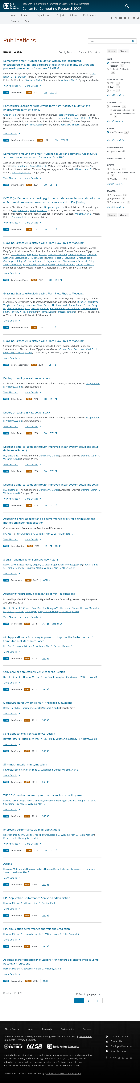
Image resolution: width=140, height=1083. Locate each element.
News (13, 15)
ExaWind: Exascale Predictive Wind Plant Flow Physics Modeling (43, 242)
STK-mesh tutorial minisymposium (25, 764)
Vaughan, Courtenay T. (49, 611)
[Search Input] (112, 41)
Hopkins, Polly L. (34, 868)
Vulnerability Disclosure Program (63, 1073)
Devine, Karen (10, 800)
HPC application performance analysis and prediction (36, 928)
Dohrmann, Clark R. (84, 349)
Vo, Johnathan (30, 264)
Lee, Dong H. (71, 257)
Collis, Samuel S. (71, 934)
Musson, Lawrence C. (73, 868)
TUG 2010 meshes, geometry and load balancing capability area (42, 795)
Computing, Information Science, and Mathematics (62, 3)
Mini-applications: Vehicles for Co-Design (29, 733)
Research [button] (25, 15)
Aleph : (7, 863)
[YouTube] (120, 18)
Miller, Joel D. (68, 567)
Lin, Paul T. (8, 533)
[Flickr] (125, 18)
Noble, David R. (11, 564)
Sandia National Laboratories (19, 1055)
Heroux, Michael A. (25, 533)
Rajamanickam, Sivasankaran (62, 261)
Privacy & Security (27, 1039)
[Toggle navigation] (5, 18)
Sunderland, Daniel (51, 769)
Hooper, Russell (52, 868)
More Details (33, 85)
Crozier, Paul (9, 114)
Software (74, 15)
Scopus (57, 623)
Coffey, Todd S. (32, 769)
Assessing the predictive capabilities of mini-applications (39, 593)
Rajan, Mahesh (86, 834)
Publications (89, 15)
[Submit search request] (133, 41)
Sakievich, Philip (33, 80)
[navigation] (67, 52)
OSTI (53, 92)
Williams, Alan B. (69, 80)
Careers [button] (14, 21)
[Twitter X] (116, 18)
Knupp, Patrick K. (87, 800)
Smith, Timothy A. (12, 264)
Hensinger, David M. (66, 800)
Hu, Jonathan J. (20, 76)
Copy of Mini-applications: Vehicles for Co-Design (34, 671)
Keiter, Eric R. (10, 838)
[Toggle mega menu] (135, 6)
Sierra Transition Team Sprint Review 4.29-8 (30, 559)
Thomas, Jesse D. (73, 564)
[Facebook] (112, 18)
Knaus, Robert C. (82, 118)
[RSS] (131, 1058)
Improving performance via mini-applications (31, 829)
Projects (61, 15)
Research (27, 3)
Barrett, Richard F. (63, 533)
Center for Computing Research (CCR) (53, 8)
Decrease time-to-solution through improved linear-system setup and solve (51, 484)
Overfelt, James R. (37, 261)
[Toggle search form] (127, 6)
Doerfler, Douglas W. (48, 608)
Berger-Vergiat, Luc (68, 114)
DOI (45, 92)
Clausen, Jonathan (54, 564)
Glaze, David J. (21, 257)
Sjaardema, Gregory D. (32, 564)
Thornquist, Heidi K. (28, 838)
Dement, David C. (77, 254)
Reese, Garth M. (11, 707)
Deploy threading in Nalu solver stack (26, 378)
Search (28, 21)
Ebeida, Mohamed (45, 800)
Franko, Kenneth (15, 567)
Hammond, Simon (69, 608)
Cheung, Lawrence (57, 254)
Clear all (124, 51)
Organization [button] (43, 15)
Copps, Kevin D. (27, 800)
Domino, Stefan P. (90, 455)
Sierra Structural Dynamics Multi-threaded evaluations (37, 702)
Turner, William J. (85, 264)
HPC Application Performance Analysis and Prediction (36, 897)
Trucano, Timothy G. (26, 611)
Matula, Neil (85, 257)
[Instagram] (129, 18)
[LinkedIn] (134, 18)
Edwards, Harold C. (13, 769)
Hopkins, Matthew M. (14, 868)
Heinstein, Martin (34, 567)
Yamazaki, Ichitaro (70, 124)
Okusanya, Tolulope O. (15, 261)
